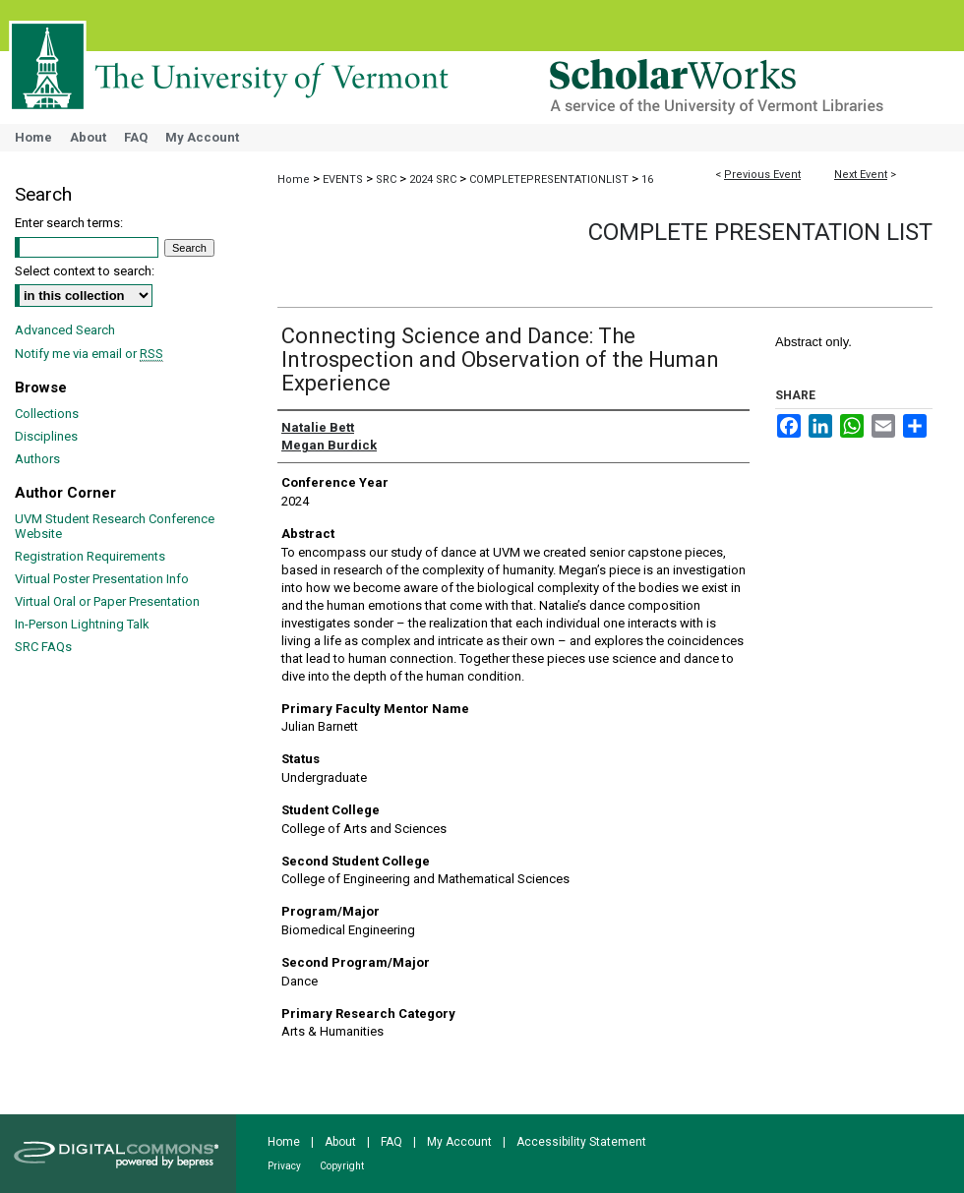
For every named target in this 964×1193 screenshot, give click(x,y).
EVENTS (344, 179)
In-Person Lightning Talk (82, 624)
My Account (459, 1142)
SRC (387, 179)
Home (293, 179)
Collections (47, 413)
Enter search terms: (69, 222)
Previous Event (762, 174)
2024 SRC (434, 179)
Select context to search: (84, 271)
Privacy (284, 1166)
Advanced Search (65, 330)
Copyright (342, 1166)
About (340, 1142)
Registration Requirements (90, 556)
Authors (37, 458)
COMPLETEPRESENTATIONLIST (550, 179)
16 (647, 179)
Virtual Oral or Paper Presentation (107, 601)
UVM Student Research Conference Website (114, 526)
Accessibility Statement (581, 1142)
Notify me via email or (89, 353)
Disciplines (46, 436)
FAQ (391, 1142)
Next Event (860, 174)
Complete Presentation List (760, 232)
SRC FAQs (43, 646)
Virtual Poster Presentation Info (102, 578)
